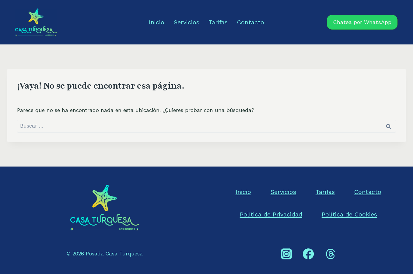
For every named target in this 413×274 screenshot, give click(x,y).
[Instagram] (286, 254)
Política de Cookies (349, 214)
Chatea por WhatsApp (362, 22)
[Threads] (330, 254)
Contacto (250, 22)
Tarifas (218, 22)
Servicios (186, 22)
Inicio (156, 22)
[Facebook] (308, 254)
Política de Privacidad (271, 214)
